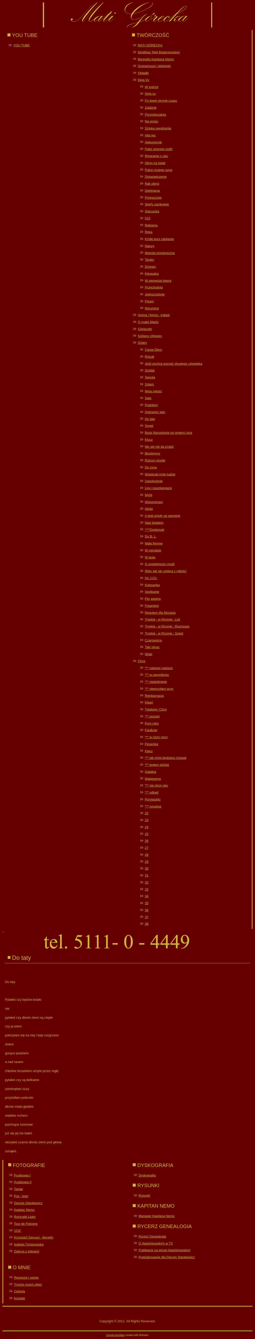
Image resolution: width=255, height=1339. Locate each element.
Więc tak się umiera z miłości (165, 571)
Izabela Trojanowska (29, 1244)
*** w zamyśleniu (157, 675)
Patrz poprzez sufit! (158, 149)
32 (146, 882)
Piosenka (151, 744)
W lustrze (151, 87)
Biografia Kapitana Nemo (156, 59)
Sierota (150, 377)
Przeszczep (153, 197)
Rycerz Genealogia (152, 1236)
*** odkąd (151, 792)
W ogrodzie (153, 550)
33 (146, 889)
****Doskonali (154, 530)
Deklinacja (152, 190)
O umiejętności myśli (159, 564)
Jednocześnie (155, 294)
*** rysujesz (153, 806)
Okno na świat (155, 163)
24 (146, 827)
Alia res (150, 135)
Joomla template (115, 1335)
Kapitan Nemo (24, 1210)
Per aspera (153, 599)
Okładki (143, 73)
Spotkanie (152, 592)
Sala (148, 398)
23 (146, 820)
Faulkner (151, 730)
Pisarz (149, 301)
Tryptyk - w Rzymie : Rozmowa (167, 626)
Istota (149, 509)
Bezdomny (152, 453)
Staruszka (152, 211)
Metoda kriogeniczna (160, 253)
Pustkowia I (22, 1175)
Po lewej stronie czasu (161, 100)
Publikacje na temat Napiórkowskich (164, 1250)
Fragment (152, 606)
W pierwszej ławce (158, 280)
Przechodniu (154, 287)
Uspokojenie (154, 481)
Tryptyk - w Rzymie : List (162, 619)
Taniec (149, 260)
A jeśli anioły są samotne (162, 516)
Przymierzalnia (155, 114)
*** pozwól (152, 716)
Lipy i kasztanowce (158, 488)
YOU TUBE (21, 45)
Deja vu (150, 93)
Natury (149, 246)
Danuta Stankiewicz (28, 1203)
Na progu (151, 121)
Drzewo (150, 266)
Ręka (148, 232)
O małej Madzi (148, 322)
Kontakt (19, 1298)
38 (146, 924)
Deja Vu (143, 80)
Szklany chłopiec (150, 336)
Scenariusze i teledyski (154, 66)
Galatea (150, 772)
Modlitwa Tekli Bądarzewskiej (159, 52)
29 (146, 862)
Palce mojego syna (158, 170)
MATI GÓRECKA (150, 45)
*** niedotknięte (156, 682)
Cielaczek (145, 329)
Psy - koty (21, 1196)
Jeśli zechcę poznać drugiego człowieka (173, 363)
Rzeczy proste (155, 460)
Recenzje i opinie (26, 1277)
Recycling (152, 308)
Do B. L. (150, 536)
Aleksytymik (153, 142)
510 (147, 218)
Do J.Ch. (151, 578)
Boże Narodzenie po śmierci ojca (168, 433)
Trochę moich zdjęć (28, 1284)
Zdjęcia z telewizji (26, 1251)
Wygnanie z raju (156, 156)
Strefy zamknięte (157, 204)
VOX (17, 1231)
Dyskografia (147, 1175)
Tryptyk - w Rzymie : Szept (164, 633)
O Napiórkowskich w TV (155, 1243)
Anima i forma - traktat (154, 315)
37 (146, 917)
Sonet (149, 426)
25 (146, 834)
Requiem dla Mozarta (160, 613)
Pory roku (152, 723)
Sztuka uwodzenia (158, 128)
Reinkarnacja (154, 696)
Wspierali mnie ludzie (160, 474)
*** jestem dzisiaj (157, 765)
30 (146, 868)
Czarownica (153, 640)
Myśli (148, 495)
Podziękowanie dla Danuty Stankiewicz (166, 1257)
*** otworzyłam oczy (159, 689)
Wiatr (148, 654)
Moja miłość (153, 391)
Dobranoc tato (155, 412)
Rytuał (149, 356)
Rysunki (144, 1195)
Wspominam (154, 502)
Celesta (19, 1291)
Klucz (149, 440)
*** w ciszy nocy (156, 737)
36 (146, 910)
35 (146, 903)
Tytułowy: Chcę (156, 709)
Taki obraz (152, 647)
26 (146, 841)
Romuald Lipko (25, 1217)
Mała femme (154, 543)
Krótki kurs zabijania (159, 239)
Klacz (149, 751)
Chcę (141, 661)
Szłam (142, 343)
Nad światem (154, 523)
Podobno (151, 405)
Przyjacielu (152, 799)
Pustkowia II (22, 1182)
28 (146, 855)
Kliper (149, 702)
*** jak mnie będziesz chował (165, 758)
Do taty (150, 419)
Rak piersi (152, 183)
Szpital (149, 370)
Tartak (18, 1189)
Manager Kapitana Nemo (156, 1216)
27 (146, 848)
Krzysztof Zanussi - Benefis (33, 1237)
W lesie (150, 557)
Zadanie (150, 107)
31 (146, 875)
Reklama (151, 225)
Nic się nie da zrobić (159, 446)
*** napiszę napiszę (159, 668)
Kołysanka (152, 585)
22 (146, 813)
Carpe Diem (153, 350)
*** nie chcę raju (156, 785)
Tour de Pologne (26, 1224)
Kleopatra (152, 273)
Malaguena (153, 779)
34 (146, 896)
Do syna (151, 467)
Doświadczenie (155, 177)
